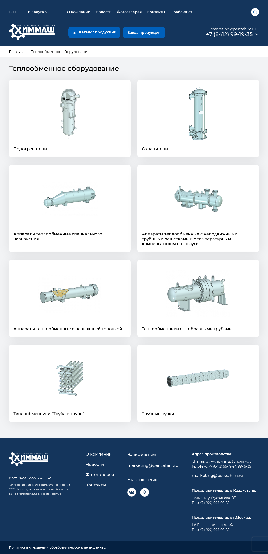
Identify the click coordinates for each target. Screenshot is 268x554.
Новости (104, 12)
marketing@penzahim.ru (233, 29)
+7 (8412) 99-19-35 (229, 34)
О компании (78, 12)
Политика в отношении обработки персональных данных (57, 548)
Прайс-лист (181, 12)
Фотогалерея (129, 12)
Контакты (156, 12)
